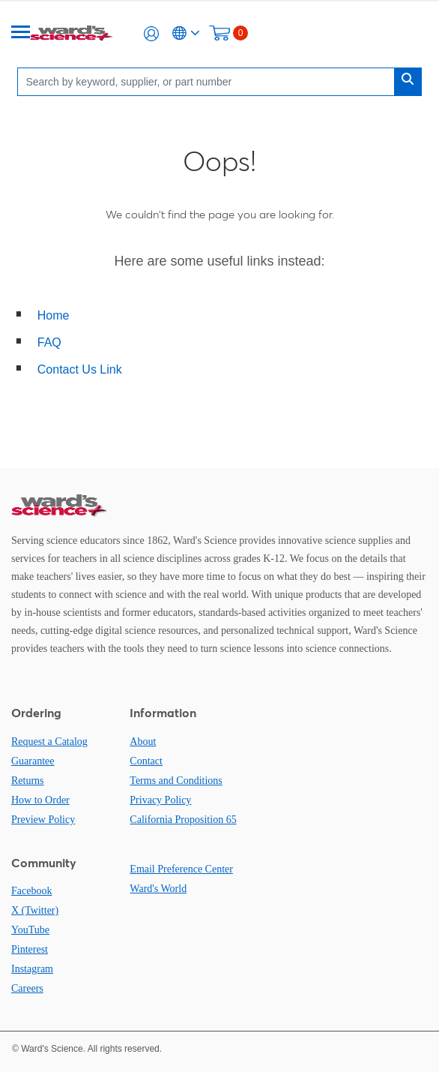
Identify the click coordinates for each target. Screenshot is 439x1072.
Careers (27, 988)
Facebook (31, 890)
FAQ (49, 342)
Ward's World (158, 888)
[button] (151, 33)
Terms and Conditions (176, 780)
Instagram (32, 968)
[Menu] (21, 33)
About (143, 741)
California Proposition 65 (183, 819)
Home (53, 315)
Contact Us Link (79, 369)
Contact (146, 761)
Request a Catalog (49, 741)
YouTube (30, 929)
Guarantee (33, 761)
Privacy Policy (160, 800)
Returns (27, 780)
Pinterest (29, 949)
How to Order (40, 800)
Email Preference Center (181, 869)
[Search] (209, 81)
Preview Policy (43, 819)
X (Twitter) (34, 910)
